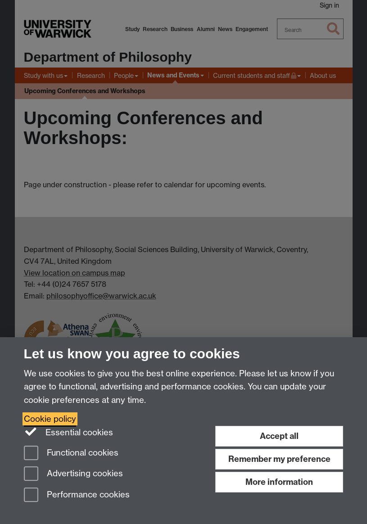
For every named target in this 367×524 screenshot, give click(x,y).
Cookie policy (50, 419)
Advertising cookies (73, 474)
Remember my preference (279, 459)
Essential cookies (68, 432)
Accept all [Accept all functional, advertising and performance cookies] (279, 436)
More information (279, 482)
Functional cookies (71, 453)
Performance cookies (77, 495)
